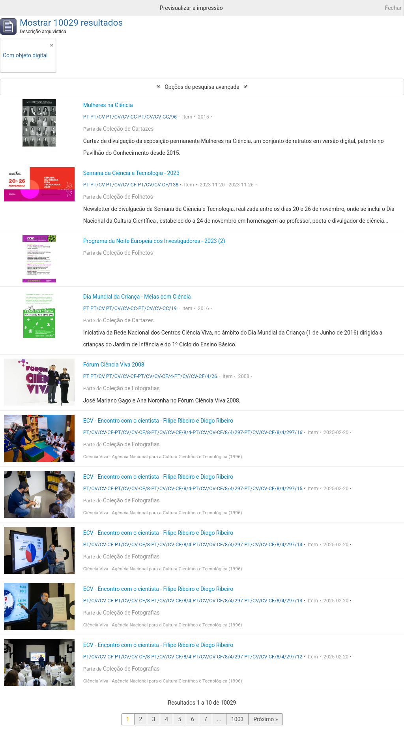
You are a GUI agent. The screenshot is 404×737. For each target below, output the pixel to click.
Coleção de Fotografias (131, 388)
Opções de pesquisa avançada (202, 87)
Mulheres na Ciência (108, 105)
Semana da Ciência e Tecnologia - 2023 (131, 173)
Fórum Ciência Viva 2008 (113, 364)
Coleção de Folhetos (128, 197)
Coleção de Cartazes (128, 129)
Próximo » (265, 719)
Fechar (393, 8)
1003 (237, 719)
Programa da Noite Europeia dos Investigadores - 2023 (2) (154, 241)
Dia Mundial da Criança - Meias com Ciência (137, 296)
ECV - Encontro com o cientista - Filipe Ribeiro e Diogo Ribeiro (158, 420)
